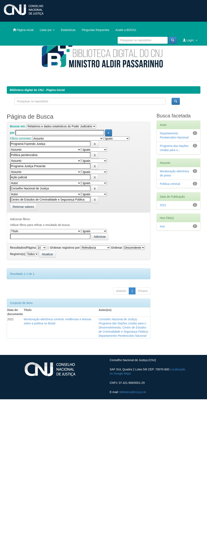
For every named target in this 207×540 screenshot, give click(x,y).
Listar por (47, 30)
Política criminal (170, 184)
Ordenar (116, 247)
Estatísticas (68, 30)
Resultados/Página (23, 247)
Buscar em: (18, 126)
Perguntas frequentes (95, 30)
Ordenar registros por (65, 247)
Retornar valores (23, 206)
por (12, 132)
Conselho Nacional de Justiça (118, 319)
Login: (190, 40)
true (162, 226)
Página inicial (23, 30)
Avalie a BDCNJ (126, 30)
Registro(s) (17, 254)
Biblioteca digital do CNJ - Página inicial (37, 90)
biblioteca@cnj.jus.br (132, 392)
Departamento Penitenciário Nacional (122, 335)
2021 (163, 205)
